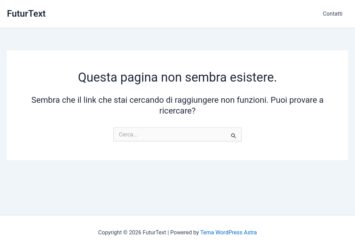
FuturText (26, 13)
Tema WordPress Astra (228, 232)
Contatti (333, 13)
